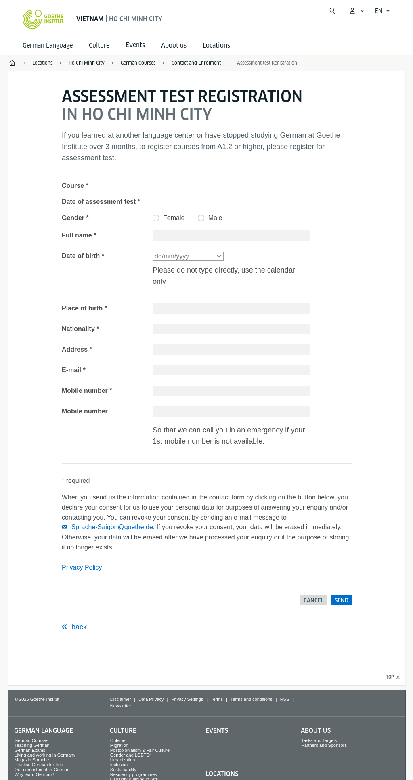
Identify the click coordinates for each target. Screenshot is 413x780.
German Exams (30, 750)
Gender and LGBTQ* (131, 755)
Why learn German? (34, 774)
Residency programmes (133, 774)
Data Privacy (151, 699)
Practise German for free (39, 764)
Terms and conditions (252, 699)
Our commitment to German (42, 769)
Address (75, 349)
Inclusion (119, 764)
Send (341, 600)
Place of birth (82, 308)
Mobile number (85, 390)
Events (216, 730)
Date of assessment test (99, 201)
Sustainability (123, 769)
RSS (284, 699)
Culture (99, 45)
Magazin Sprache (32, 759)
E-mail (71, 370)
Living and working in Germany (45, 755)
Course (73, 185)
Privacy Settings (187, 699)
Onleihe (118, 740)
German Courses (31, 740)
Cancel (314, 600)
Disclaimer (120, 699)
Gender (73, 217)
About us (174, 45)
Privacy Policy (82, 567)
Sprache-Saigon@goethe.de (112, 527)
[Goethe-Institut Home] (43, 19)
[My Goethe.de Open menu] (356, 10)
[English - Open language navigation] (383, 11)
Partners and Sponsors (324, 745)
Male (215, 217)
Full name (77, 235)
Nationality (78, 328)
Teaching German (32, 745)
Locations (216, 45)
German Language (48, 45)
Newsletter (120, 705)
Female (173, 217)
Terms (217, 699)
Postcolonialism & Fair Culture (140, 750)
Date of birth (81, 255)
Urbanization (122, 759)
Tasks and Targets (319, 740)
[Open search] (332, 11)
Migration (119, 745)
